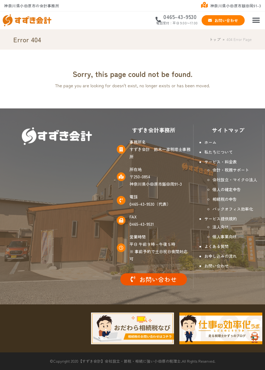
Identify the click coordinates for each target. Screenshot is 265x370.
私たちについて (218, 152)
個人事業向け (224, 236)
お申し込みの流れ (220, 256)
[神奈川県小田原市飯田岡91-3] (57, 207)
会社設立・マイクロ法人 (234, 179)
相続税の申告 (224, 199)
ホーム (210, 142)
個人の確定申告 (226, 189)
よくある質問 (216, 246)
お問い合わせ (216, 266)
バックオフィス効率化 (232, 209)
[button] (256, 20)
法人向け (220, 227)
